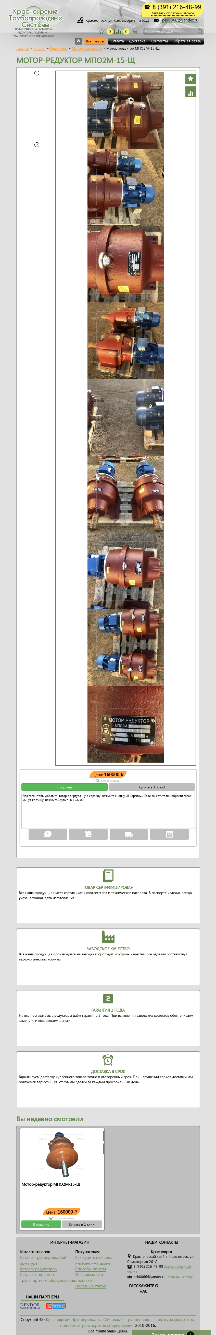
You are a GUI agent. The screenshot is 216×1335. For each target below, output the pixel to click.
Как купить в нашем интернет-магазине (93, 1259)
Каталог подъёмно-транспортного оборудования (47, 1277)
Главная (22, 48)
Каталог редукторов (38, 1268)
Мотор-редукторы (87, 48)
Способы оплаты (90, 1268)
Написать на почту (180, 1277)
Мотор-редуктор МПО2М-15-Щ (50, 1184)
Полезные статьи (90, 1285)
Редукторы (59, 48)
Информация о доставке (89, 1277)
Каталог (39, 48)
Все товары (95, 41)
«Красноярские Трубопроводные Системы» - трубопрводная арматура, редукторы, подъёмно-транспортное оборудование (119, 1322)
